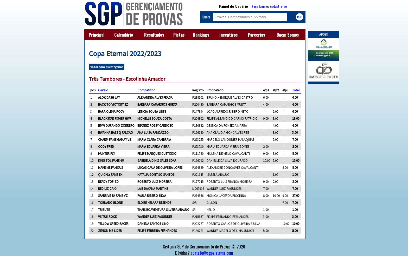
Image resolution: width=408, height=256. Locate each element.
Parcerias (256, 35)
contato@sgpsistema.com (212, 253)
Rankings (201, 35)
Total (295, 90)
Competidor (146, 90)
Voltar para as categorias (106, 67)
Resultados (154, 35)
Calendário (123, 35)
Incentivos (228, 35)
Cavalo (103, 90)
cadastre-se (278, 6)
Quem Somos (288, 35)
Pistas (179, 35)
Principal (96, 35)
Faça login (258, 6)
